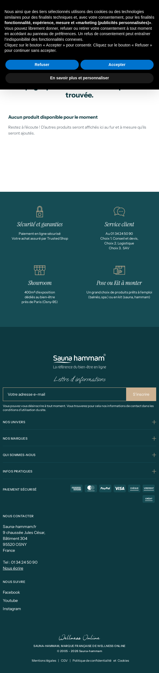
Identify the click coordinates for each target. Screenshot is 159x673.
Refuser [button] (42, 64)
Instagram (12, 608)
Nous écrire (13, 568)
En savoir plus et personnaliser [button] (79, 78)
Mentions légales (44, 661)
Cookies (123, 661)
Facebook (11, 592)
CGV (64, 661)
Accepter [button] (117, 64)
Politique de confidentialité (92, 661)
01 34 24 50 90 (24, 562)
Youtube (10, 600)
